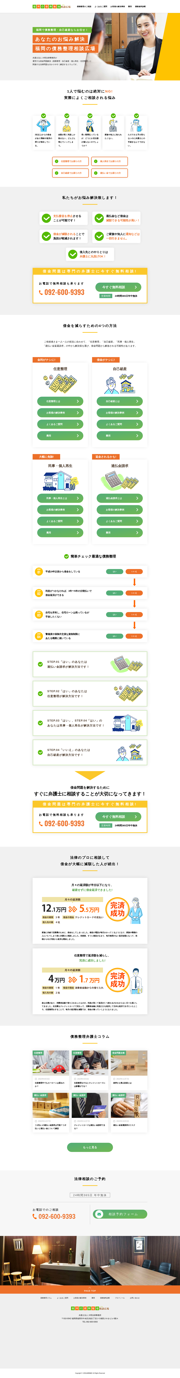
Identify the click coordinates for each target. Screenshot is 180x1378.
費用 (130, 6)
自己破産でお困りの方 (71, 173)
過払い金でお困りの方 (110, 173)
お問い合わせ (135, 1298)
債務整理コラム (46, 1298)
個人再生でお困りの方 (110, 161)
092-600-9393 (61, 291)
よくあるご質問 (101, 6)
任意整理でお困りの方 (71, 161)
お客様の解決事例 (117, 6)
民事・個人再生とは (56, 498)
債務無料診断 (140, 6)
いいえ (134, 571)
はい (115, 571)
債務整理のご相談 (84, 6)
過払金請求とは (114, 498)
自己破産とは (113, 401)
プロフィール (120, 1298)
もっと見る (90, 1147)
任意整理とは (53, 401)
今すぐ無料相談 (113, 287)
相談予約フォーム (120, 1214)
